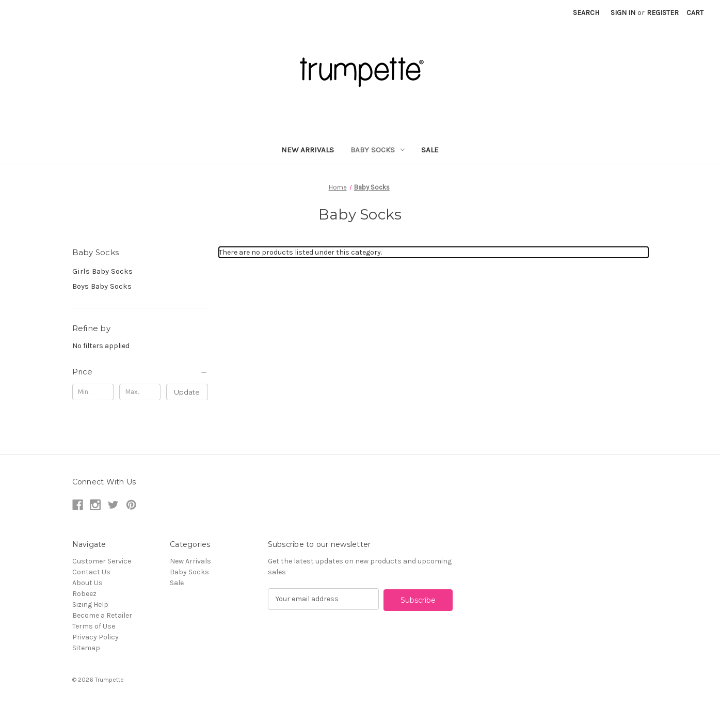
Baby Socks (377, 149)
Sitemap (86, 648)
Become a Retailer (102, 615)
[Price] (140, 372)
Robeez (84, 593)
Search (586, 12)
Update (187, 392)
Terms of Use (93, 626)
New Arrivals (307, 149)
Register (663, 12)
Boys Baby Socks (102, 286)
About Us (87, 582)
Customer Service (101, 561)
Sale (430, 149)
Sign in (623, 12)
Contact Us (91, 572)
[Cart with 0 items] (695, 12)
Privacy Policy (95, 637)
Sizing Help (90, 604)
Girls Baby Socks (102, 271)
